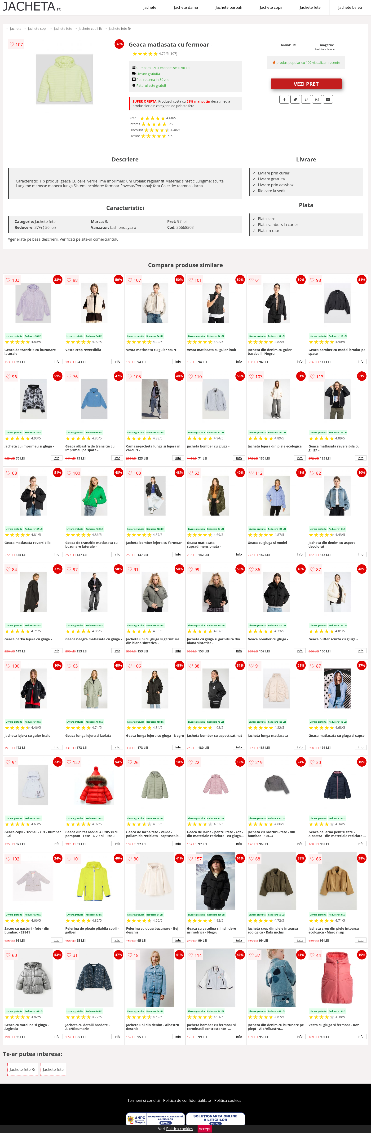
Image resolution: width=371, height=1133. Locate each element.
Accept (205, 1128)
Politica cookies (227, 1100)
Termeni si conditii (144, 1100)
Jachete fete (310, 7)
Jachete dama (186, 7)
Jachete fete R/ (120, 28)
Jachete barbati (229, 7)
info (56, 361)
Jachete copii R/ (90, 28)
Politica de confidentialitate (187, 1100)
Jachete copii (271, 7)
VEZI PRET (306, 83)
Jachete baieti (350, 7)
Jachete (150, 7)
